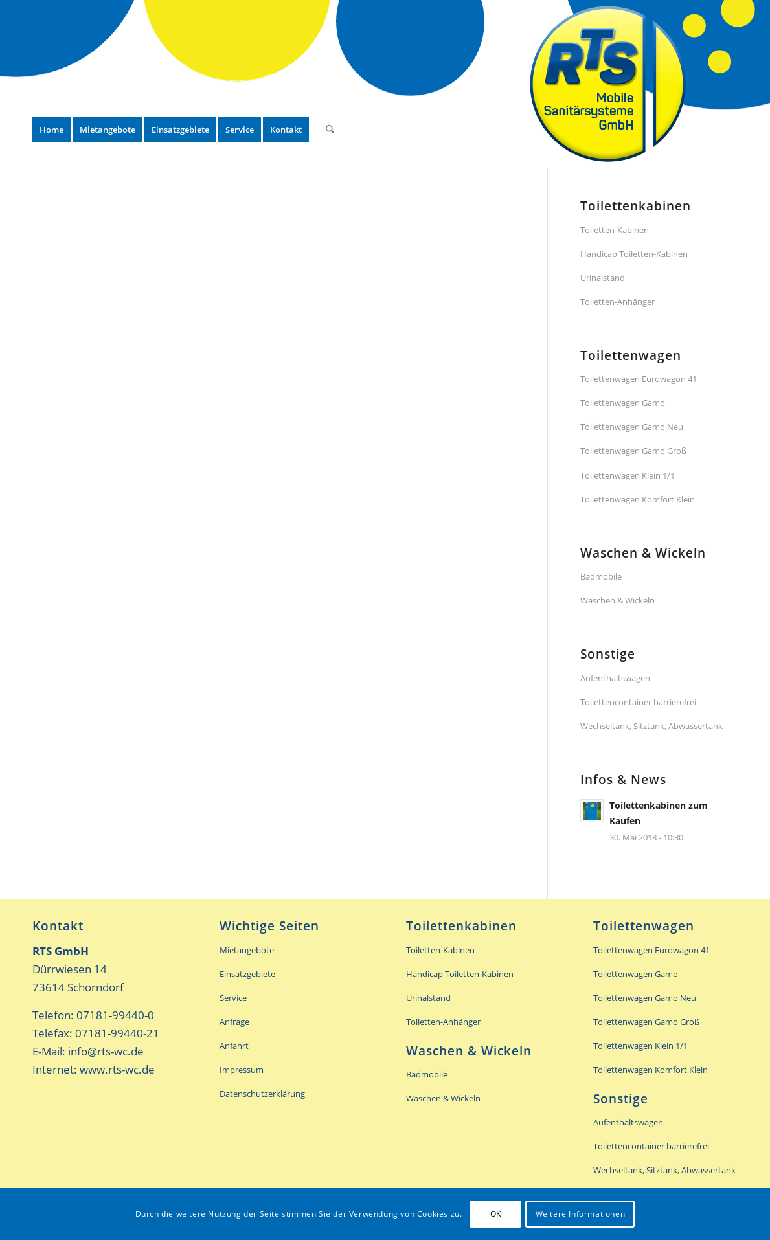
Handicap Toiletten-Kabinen (634, 254)
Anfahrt (234, 1046)
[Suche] (330, 84)
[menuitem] (51, 84)
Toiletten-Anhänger (617, 302)
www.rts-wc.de (117, 1069)
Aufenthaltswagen (615, 678)
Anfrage (234, 1022)
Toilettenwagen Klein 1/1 (627, 475)
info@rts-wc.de (106, 1051)
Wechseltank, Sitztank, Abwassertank (651, 726)
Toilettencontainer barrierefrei (638, 702)
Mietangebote (247, 950)
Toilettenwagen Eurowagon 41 (638, 379)
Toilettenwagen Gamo (622, 403)
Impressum (242, 1070)
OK (495, 1213)
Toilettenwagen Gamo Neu (631, 427)
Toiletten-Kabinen (614, 230)
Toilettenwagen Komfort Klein (637, 499)
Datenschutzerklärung (262, 1093)
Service (233, 998)
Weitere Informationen (581, 1213)
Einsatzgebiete (247, 974)
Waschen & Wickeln (617, 600)
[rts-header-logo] (608, 84)
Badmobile (601, 576)
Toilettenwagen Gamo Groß (633, 451)
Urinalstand (602, 278)
